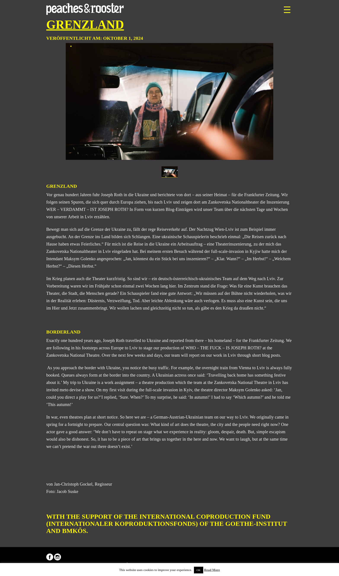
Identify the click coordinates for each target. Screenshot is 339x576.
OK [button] (199, 570)
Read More (212, 570)
